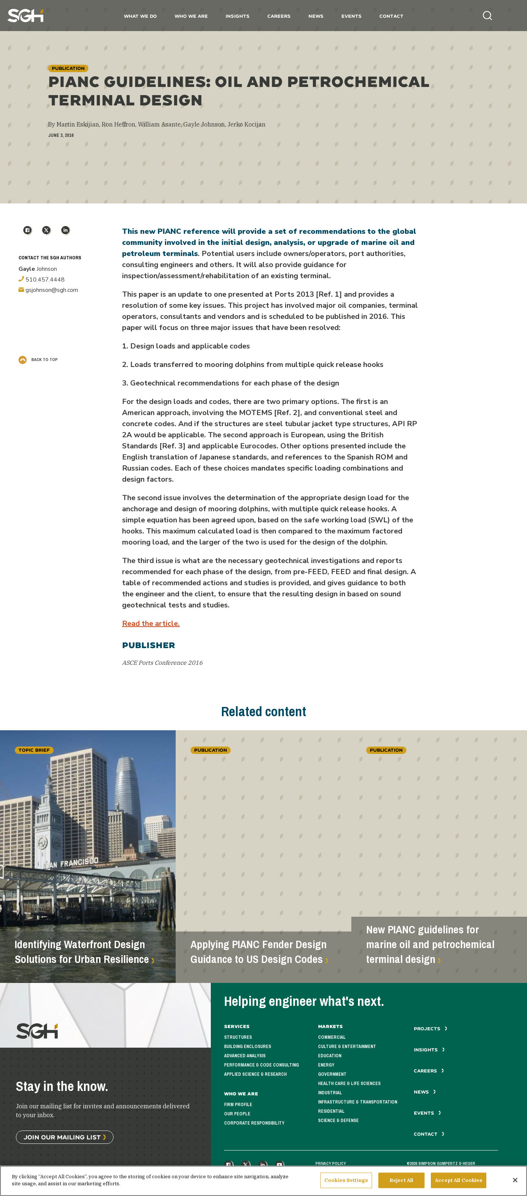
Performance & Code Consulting (261, 1065)
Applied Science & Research (255, 1074)
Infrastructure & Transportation (357, 1102)
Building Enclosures (247, 1046)
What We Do (140, 16)
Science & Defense (338, 1120)
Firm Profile (238, 1105)
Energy (326, 1065)
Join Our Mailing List (62, 1137)
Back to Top (38, 359)
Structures (238, 1037)
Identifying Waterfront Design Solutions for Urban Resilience (82, 951)
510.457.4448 (41, 280)
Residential (331, 1111)
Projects (430, 1028)
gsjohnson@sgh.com (48, 290)
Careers (279, 16)
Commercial (332, 1037)
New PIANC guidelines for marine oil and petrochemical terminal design (430, 944)
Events (351, 16)
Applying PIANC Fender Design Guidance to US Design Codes (258, 951)
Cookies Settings (346, 1183)
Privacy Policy (330, 1163)
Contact (391, 16)
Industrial (330, 1093)
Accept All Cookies (458, 1183)
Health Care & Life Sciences (349, 1083)
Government (332, 1074)
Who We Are (191, 16)
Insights (238, 16)
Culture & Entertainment (347, 1046)
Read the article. (151, 624)
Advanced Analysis (245, 1056)
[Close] (515, 1183)
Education (329, 1056)
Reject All (401, 1183)
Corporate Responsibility (254, 1123)
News (316, 16)
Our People (237, 1114)
